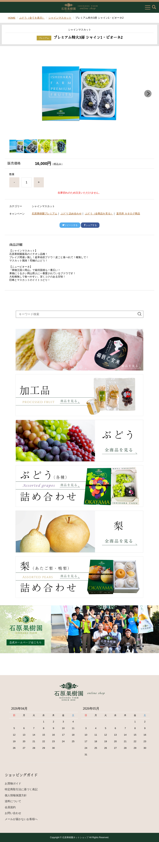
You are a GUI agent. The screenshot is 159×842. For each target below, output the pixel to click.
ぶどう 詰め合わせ (71, 213)
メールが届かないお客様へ (21, 819)
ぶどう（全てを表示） (32, 17)
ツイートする (70, 225)
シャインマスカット (60, 17)
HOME (12, 17)
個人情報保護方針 (16, 795)
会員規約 (10, 807)
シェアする (90, 225)
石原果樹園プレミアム (44, 213)
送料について (13, 801)
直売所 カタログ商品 (128, 213)
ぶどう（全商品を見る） (99, 213)
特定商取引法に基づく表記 (21, 789)
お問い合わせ (13, 813)
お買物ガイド (13, 783)
